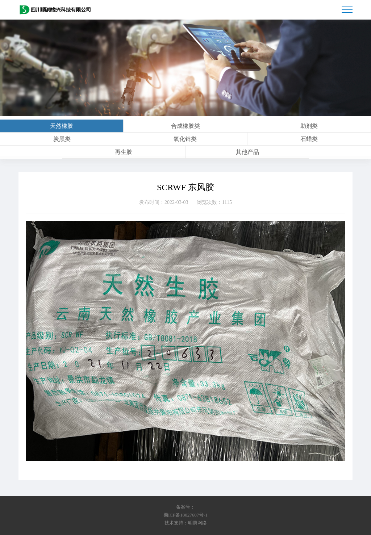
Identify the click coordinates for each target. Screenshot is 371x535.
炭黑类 (62, 141)
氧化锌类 (185, 141)
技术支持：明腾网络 (185, 523)
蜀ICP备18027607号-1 (185, 515)
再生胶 (123, 154)
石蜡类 (309, 141)
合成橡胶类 (185, 128)
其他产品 (247, 154)
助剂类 (309, 128)
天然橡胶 (61, 128)
